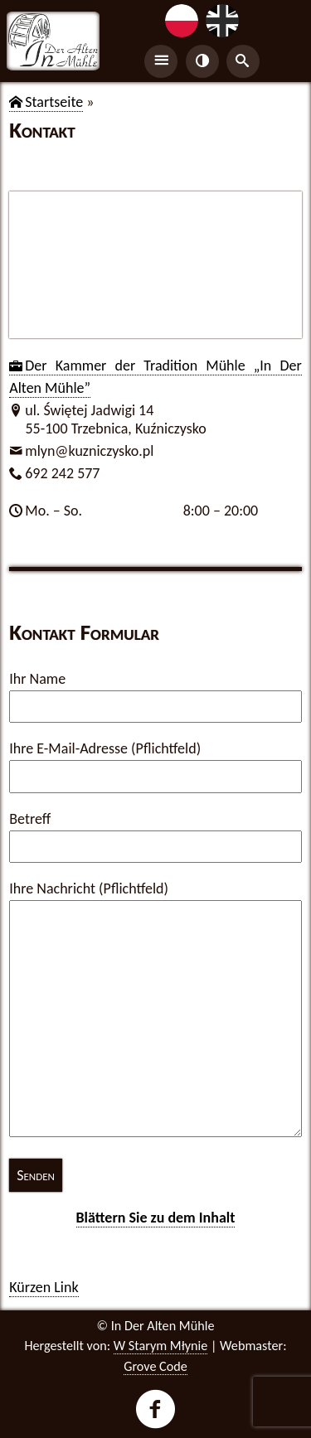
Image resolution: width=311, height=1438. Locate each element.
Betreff (30, 819)
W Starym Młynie (161, 1345)
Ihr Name (37, 679)
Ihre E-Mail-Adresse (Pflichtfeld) (105, 748)
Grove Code (155, 1366)
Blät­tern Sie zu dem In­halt (156, 1217)
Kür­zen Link (43, 1287)
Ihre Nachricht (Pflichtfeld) (88, 888)
